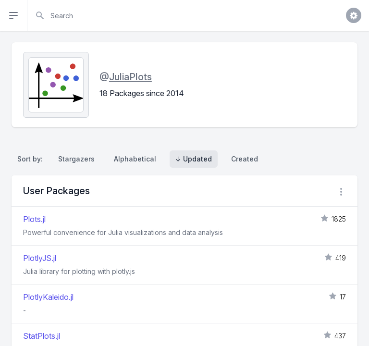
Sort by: (32, 159)
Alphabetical (135, 159)
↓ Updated (193, 159)
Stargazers (76, 159)
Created (244, 159)
